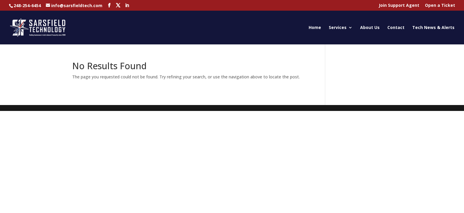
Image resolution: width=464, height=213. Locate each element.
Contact (396, 27)
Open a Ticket (440, 5)
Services (338, 27)
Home (315, 27)
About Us (370, 27)
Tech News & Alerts (433, 27)
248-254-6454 (27, 5)
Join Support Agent (399, 5)
